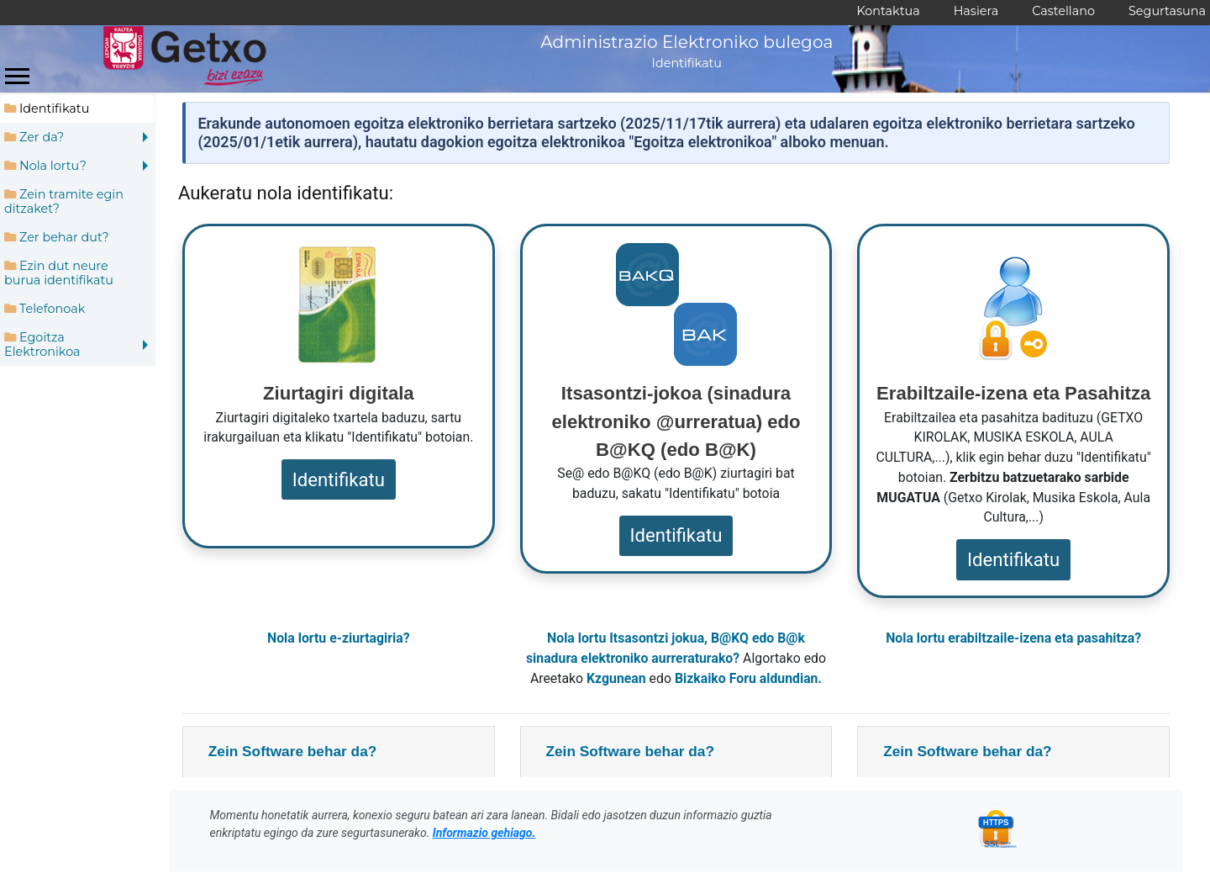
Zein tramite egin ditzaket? (64, 201)
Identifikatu (46, 108)
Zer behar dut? (56, 237)
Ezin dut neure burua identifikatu (58, 273)
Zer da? (34, 137)
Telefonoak (44, 308)
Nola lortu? (45, 165)
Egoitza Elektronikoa (42, 344)
